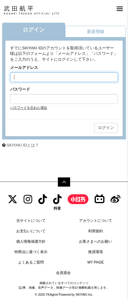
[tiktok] (42, 199)
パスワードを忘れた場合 (28, 107)
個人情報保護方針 (31, 241)
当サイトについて (31, 220)
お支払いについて (31, 231)
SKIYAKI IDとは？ (23, 145)
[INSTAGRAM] (28, 199)
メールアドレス (24, 67)
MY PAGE (95, 262)
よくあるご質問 (31, 262)
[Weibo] (115, 199)
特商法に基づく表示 (30, 252)
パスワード (20, 89)
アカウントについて (95, 220)
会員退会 (63, 273)
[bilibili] (99, 199)
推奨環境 (95, 252)
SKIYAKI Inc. (84, 294)
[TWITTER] (13, 199)
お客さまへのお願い (95, 241)
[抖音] (57, 202)
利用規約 (95, 231)
